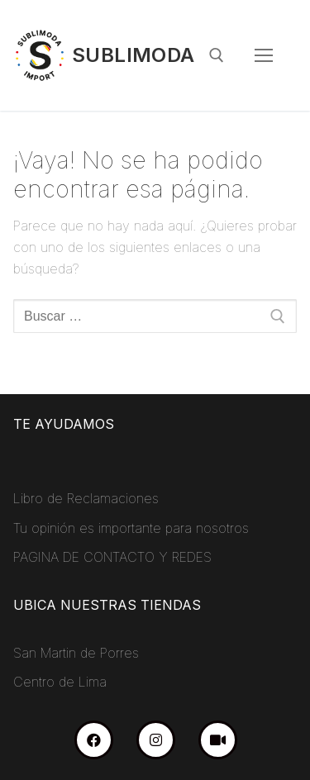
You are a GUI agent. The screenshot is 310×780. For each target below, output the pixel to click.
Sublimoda (133, 55)
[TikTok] (217, 740)
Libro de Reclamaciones (86, 498)
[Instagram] (155, 740)
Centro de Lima (60, 681)
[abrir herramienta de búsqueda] (216, 55)
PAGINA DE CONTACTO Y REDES (112, 557)
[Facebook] (93, 740)
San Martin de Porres (76, 652)
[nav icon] (263, 55)
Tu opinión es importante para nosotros (131, 528)
